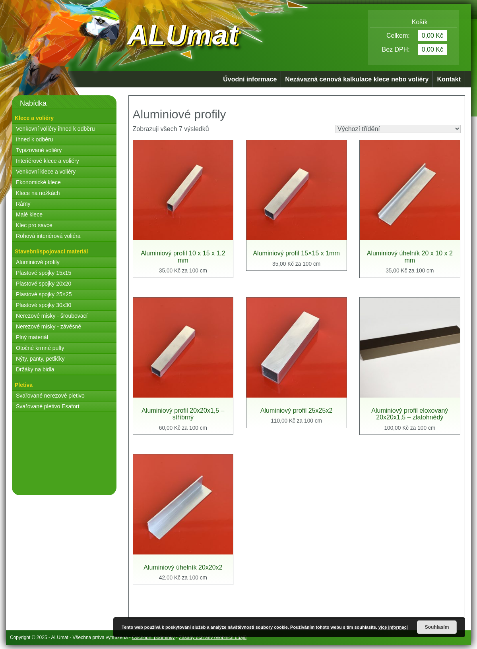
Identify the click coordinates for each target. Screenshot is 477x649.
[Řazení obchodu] (398, 129)
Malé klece (29, 214)
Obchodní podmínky (153, 637)
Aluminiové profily (38, 262)
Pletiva (24, 385)
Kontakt (449, 79)
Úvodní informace (250, 79)
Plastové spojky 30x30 (43, 305)
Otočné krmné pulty (40, 348)
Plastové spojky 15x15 (43, 273)
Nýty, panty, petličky (40, 358)
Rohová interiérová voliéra (48, 236)
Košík (414, 22)
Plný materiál (32, 337)
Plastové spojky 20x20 (43, 283)
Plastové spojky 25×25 (44, 294)
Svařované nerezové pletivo (50, 395)
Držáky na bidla (35, 369)
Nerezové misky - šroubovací (52, 316)
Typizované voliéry (39, 150)
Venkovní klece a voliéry (46, 171)
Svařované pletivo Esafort (48, 406)
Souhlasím (437, 627)
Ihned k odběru (34, 139)
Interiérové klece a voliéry (47, 161)
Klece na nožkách (38, 193)
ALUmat (182, 34)
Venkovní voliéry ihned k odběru (55, 129)
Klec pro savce (34, 225)
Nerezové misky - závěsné (48, 326)
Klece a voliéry (34, 118)
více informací (393, 627)
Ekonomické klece (38, 182)
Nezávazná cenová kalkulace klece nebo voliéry (357, 79)
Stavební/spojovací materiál (51, 251)
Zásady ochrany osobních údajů (212, 637)
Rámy (23, 204)
